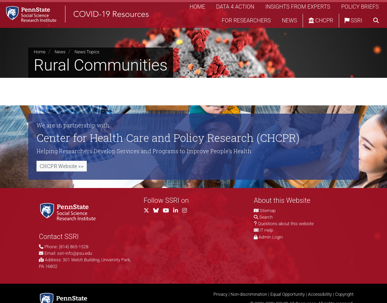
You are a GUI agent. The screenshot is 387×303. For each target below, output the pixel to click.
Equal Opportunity (287, 294)
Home (197, 8)
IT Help (266, 230)
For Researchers (246, 22)
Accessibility (320, 294)
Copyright (344, 294)
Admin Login (271, 237)
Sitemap (267, 210)
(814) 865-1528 (73, 246)
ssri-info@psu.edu (74, 253)
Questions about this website (286, 223)
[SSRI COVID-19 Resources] (82, 15)
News (289, 22)
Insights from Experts (297, 8)
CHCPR (320, 22)
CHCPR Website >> (62, 166)
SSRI (353, 22)
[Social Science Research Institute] (69, 211)
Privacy (220, 294)
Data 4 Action (235, 8)
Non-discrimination (249, 294)
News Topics (87, 51)
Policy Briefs (360, 8)
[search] (376, 22)
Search (266, 217)
